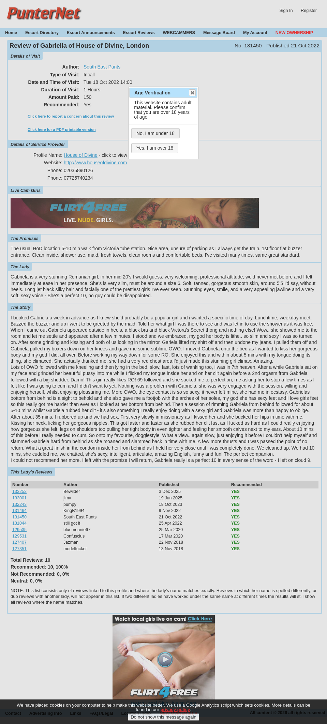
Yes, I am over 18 (154, 148)
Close (192, 92)
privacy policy (175, 713)
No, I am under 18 (155, 133)
